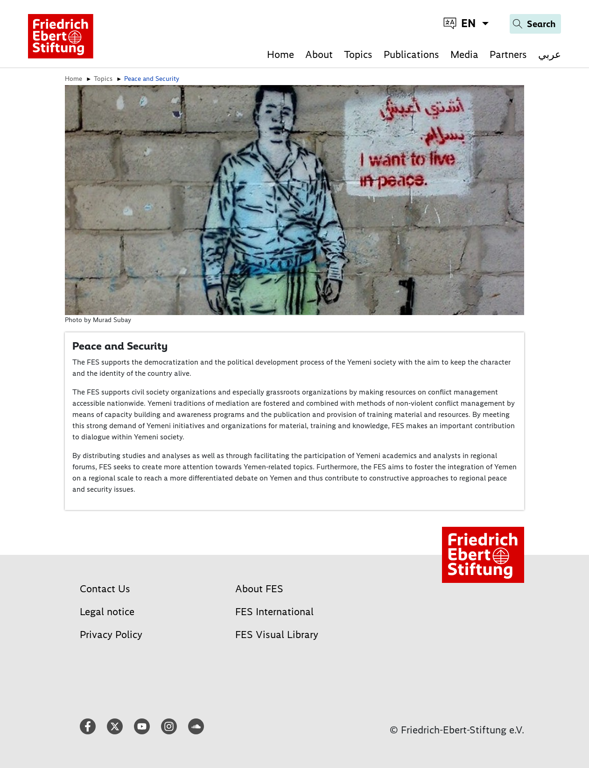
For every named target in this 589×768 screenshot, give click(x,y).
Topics (358, 54)
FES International (274, 611)
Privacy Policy (111, 634)
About (319, 54)
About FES (259, 588)
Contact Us (105, 588)
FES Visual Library (276, 634)
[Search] (535, 24)
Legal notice (107, 611)
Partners (508, 54)
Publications (411, 54)
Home (280, 54)
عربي (549, 54)
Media (464, 54)
